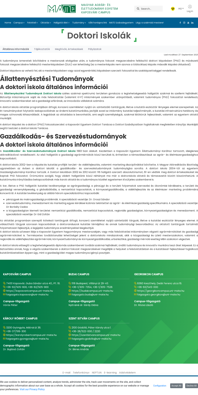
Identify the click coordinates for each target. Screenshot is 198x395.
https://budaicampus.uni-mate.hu (92, 291)
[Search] (152, 9)
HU (181, 8)
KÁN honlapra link (98, 22)
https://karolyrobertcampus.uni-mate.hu (31, 335)
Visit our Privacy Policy (32, 389)
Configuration (159, 385)
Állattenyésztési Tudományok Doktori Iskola (32, 93)
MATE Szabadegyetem (121, 22)
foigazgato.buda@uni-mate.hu (90, 294)
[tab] (16, 49)
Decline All (192, 385)
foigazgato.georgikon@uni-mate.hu (158, 294)
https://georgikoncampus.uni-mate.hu (160, 291)
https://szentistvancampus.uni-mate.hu (96, 335)
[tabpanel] (99, 154)
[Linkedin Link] (191, 23)
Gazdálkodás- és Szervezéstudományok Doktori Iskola (39, 151)
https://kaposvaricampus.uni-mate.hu (29, 291)
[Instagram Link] (183, 23)
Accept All (176, 385)
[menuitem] (66, 373)
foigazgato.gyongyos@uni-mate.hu (27, 339)
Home (8, 22)
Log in (190, 9)
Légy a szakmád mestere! (150, 22)
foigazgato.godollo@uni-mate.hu (91, 339)
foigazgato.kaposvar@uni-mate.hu (27, 294)
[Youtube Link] (187, 23)
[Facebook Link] (179, 23)
